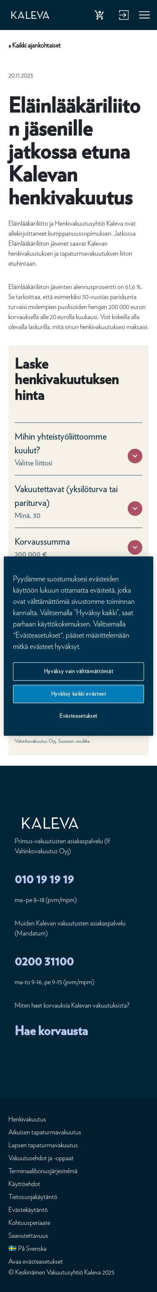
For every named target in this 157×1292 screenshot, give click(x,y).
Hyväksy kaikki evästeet (78, 694)
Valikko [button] (145, 16)
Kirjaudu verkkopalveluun (123, 16)
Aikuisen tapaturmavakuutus (44, 1132)
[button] (135, 456)
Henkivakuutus (27, 1119)
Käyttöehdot (24, 1184)
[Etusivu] (30, 15)
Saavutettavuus (28, 1235)
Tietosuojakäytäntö (32, 1197)
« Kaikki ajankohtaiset (34, 45)
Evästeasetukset (78, 716)
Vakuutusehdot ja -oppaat (41, 1158)
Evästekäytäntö (28, 1210)
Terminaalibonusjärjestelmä (42, 1171)
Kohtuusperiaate (29, 1223)
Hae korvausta (51, 1030)
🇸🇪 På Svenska (27, 1248)
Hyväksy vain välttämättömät (78, 671)
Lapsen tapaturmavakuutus (43, 1145)
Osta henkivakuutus (100, 16)
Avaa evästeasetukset (35, 1261)
